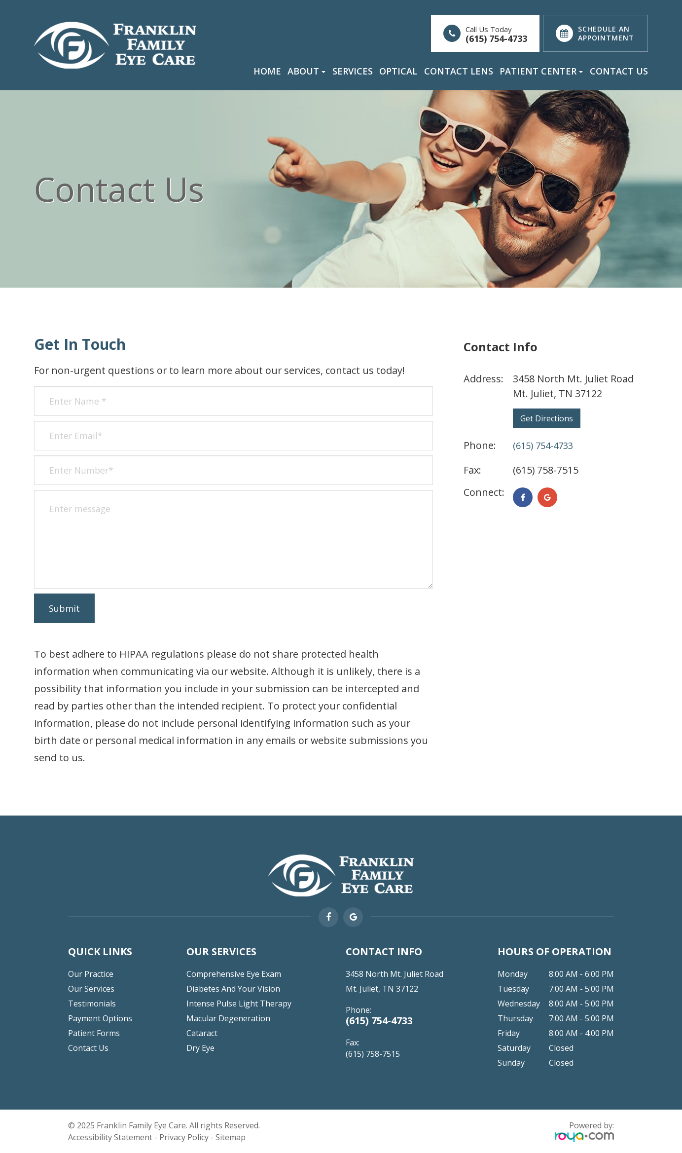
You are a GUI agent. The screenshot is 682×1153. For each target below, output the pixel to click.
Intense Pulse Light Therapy (238, 1003)
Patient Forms (94, 1033)
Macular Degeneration (228, 1018)
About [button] (306, 71)
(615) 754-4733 (496, 38)
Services (352, 71)
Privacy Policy (184, 1137)
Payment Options (100, 1018)
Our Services (91, 988)
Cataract (201, 1033)
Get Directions (546, 418)
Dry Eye (200, 1047)
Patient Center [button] (541, 71)
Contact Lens (458, 71)
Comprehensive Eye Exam (233, 973)
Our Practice (90, 973)
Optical (398, 71)
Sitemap (230, 1137)
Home (267, 71)
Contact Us (619, 71)
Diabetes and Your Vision (233, 988)
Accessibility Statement (110, 1137)
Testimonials (92, 1003)
